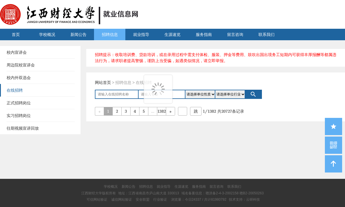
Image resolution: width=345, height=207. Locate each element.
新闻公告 (78, 34)
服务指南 (204, 34)
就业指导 (141, 34)
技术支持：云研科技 (244, 200)
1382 (161, 111)
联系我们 (266, 34)
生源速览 (172, 34)
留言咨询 (235, 34)
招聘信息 (110, 34)
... (152, 111)
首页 (16, 34)
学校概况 (47, 34)
